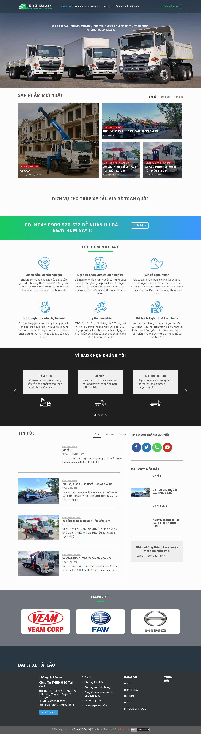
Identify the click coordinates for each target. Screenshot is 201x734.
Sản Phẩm (82, 6)
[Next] (186, 391)
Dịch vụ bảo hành (95, 682)
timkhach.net (123, 729)
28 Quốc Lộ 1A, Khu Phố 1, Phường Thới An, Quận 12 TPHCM (58, 694)
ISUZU (128, 702)
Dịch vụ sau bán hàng (97, 687)
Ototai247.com (82, 729)
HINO (127, 684)
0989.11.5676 (58, 701)
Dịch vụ (95, 6)
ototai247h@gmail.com (60, 705)
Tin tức (107, 6)
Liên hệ (134, 6)
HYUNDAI (129, 696)
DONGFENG (131, 690)
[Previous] (15, 391)
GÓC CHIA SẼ (121, 6)
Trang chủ (66, 6)
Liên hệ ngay (171, 6)
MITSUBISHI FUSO (135, 709)
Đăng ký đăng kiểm (96, 706)
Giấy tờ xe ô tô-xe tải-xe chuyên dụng (99, 694)
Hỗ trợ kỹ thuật (94, 701)
